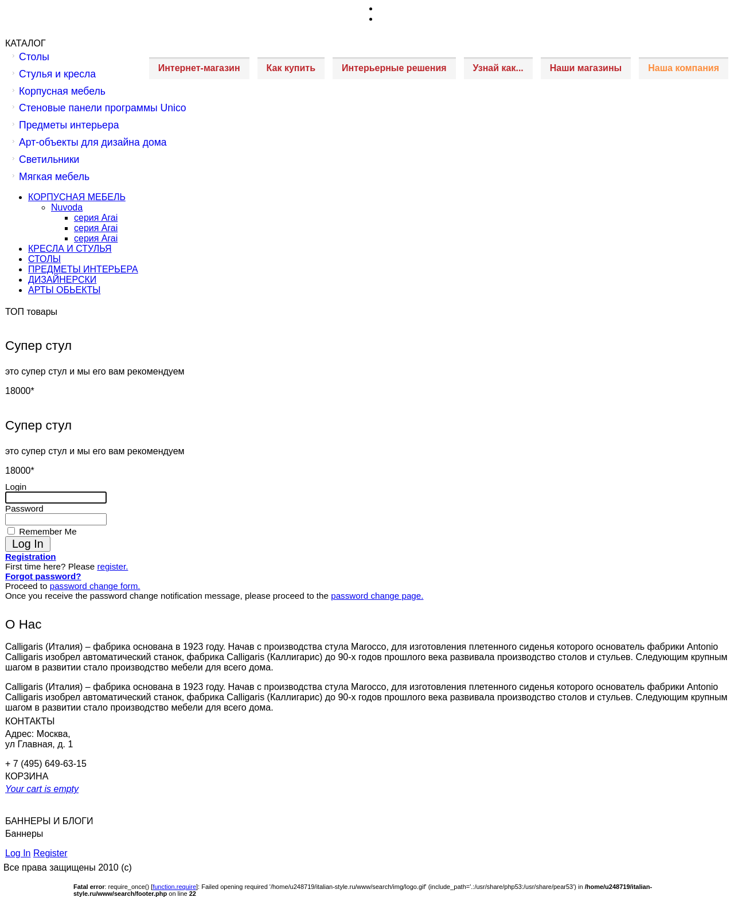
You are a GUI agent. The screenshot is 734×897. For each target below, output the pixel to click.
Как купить (291, 68)
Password (24, 508)
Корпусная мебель (62, 91)
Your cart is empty (42, 789)
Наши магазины (586, 68)
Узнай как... (498, 68)
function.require (174, 886)
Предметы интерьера (69, 125)
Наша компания (683, 68)
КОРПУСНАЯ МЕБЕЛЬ (77, 197)
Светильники (49, 159)
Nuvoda (67, 207)
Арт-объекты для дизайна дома (93, 142)
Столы (34, 57)
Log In (17, 853)
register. (112, 566)
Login (15, 487)
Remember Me (47, 531)
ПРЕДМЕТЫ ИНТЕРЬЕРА (83, 269)
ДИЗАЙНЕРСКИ (62, 279)
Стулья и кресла (57, 74)
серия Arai (96, 218)
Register (50, 853)
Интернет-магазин (199, 68)
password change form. (95, 586)
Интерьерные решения (394, 68)
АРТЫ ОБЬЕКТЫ (64, 290)
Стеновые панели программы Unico (102, 108)
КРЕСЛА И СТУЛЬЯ (70, 248)
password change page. (377, 595)
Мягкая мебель (54, 176)
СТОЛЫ (44, 259)
